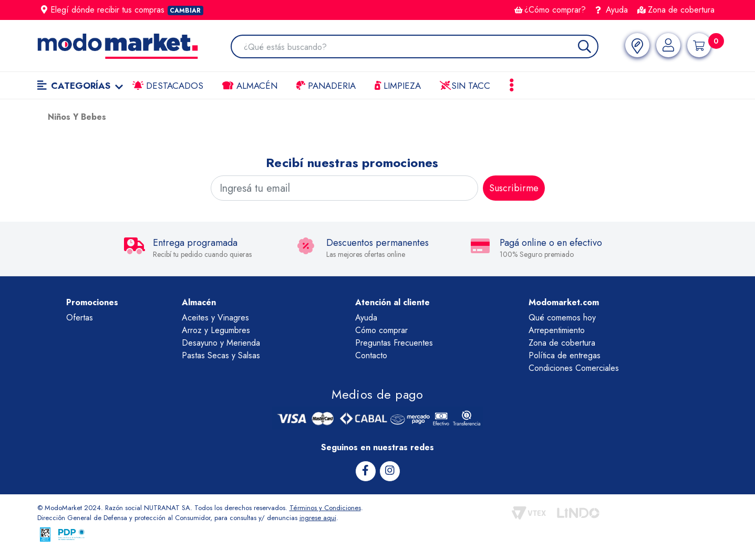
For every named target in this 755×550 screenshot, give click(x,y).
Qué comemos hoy (562, 318)
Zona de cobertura (676, 10)
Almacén (249, 85)
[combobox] (420, 47)
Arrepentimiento (557, 330)
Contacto (371, 355)
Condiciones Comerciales (574, 368)
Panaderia (326, 85)
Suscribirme (514, 188)
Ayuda (611, 10)
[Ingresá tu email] (344, 188)
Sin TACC (465, 85)
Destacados (167, 85)
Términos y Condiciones (325, 508)
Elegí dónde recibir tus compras (122, 10)
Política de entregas (565, 355)
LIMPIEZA (398, 85)
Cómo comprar (381, 330)
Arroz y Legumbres (216, 330)
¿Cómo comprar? (550, 10)
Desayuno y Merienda (221, 343)
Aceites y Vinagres (215, 318)
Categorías (80, 85)
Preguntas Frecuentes (394, 343)
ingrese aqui (317, 518)
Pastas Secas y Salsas (221, 355)
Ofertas (79, 318)
